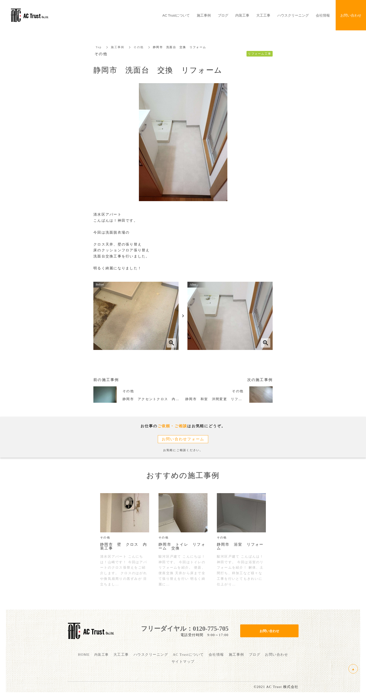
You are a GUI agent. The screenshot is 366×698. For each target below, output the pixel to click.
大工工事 (263, 15)
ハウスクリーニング (293, 15)
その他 (139, 47)
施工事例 (117, 47)
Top (99, 47)
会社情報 (323, 15)
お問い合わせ (269, 630)
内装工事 (242, 15)
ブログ (223, 15)
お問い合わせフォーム (183, 439)
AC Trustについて (176, 15)
